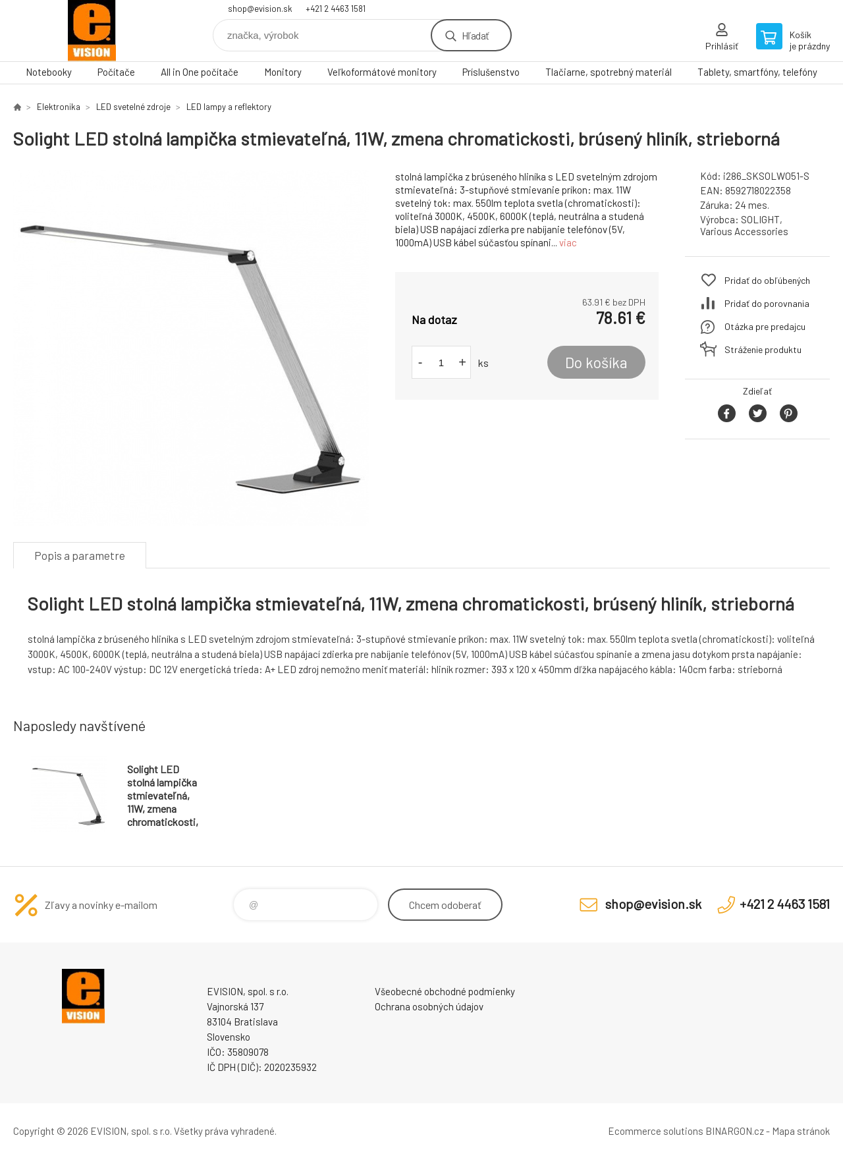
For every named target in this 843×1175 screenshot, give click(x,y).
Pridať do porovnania (766, 303)
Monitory (283, 72)
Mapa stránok (801, 1131)
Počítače (116, 72)
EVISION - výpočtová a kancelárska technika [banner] (92, 30)
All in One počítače (199, 72)
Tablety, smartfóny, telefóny (757, 72)
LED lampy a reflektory (228, 106)
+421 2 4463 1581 (336, 8)
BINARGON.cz (734, 1131)
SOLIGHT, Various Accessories (744, 225)
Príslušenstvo (491, 72)
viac (568, 242)
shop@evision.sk (260, 8)
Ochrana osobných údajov (429, 1006)
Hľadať (475, 35)
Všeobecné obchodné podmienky (445, 991)
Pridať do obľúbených (767, 280)
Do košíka (596, 362)
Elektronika (58, 106)
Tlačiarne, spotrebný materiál (608, 72)
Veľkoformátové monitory (382, 72)
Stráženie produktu (763, 349)
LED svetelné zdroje (133, 106)
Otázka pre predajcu (764, 326)
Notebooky (49, 72)
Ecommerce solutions (655, 1131)
